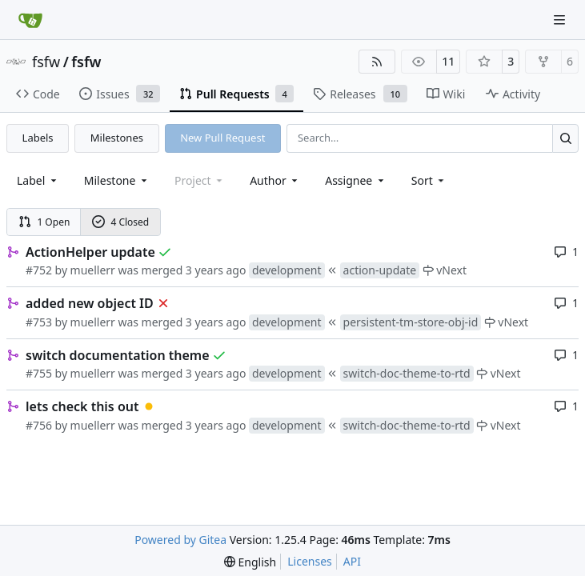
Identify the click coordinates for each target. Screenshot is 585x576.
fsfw (46, 62)
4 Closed (121, 222)
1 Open (44, 222)
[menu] (429, 180)
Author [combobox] (275, 180)
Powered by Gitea (180, 539)
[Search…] (565, 138)
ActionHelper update (90, 252)
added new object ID (90, 303)
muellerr (92, 270)
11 (448, 61)
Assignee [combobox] (356, 180)
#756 (39, 425)
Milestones (116, 137)
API (352, 561)
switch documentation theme (118, 355)
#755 (39, 373)
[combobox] (38, 180)
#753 (39, 322)
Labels (38, 137)
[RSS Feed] (377, 62)
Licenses (309, 561)
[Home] (30, 20)
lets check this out (82, 406)
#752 (39, 270)
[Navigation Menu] (561, 19)
